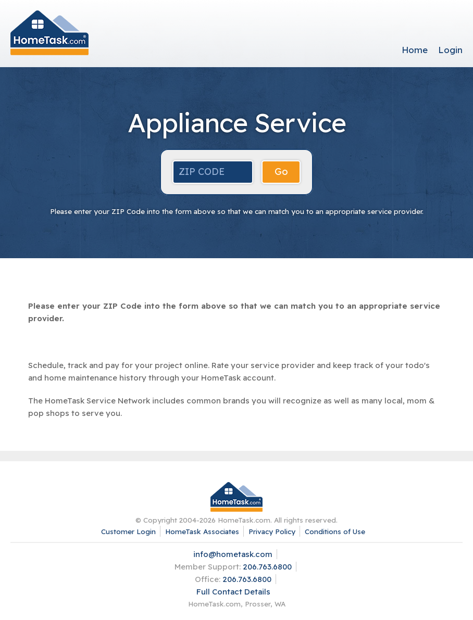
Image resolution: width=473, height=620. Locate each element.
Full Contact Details (233, 592)
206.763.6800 (267, 567)
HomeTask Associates (202, 531)
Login (450, 49)
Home (415, 49)
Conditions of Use (335, 531)
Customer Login (128, 531)
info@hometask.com (232, 554)
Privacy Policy (271, 531)
